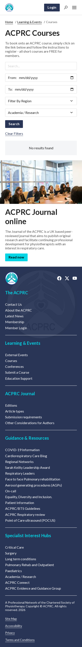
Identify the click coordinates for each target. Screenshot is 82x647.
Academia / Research (20, 577)
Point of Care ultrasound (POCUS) (30, 520)
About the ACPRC (18, 310)
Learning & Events (29, 22)
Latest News (14, 316)
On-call (10, 491)
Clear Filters (14, 133)
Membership (14, 322)
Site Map (11, 618)
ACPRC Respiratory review (25, 514)
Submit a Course (17, 372)
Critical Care (14, 547)
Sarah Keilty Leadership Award (27, 467)
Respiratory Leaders (20, 473)
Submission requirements (23, 417)
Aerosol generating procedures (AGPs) (33, 485)
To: (10, 89)
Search (14, 124)
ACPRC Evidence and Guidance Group (33, 588)
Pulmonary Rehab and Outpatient (29, 565)
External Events (16, 355)
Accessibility (13, 626)
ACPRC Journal (20, 393)
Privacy (10, 632)
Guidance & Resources (27, 438)
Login (52, 7)
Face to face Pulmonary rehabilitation (32, 479)
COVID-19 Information (22, 450)
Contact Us (13, 304)
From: (12, 78)
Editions (11, 405)
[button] (65, 7)
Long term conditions (20, 559)
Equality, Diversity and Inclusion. (28, 497)
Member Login (16, 328)
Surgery (10, 553)
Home (9, 22)
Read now (16, 257)
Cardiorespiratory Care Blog (26, 456)
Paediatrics (13, 571)
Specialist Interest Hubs (28, 535)
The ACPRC (16, 292)
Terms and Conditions (20, 640)
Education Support (18, 378)
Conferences (14, 366)
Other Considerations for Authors (29, 423)
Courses (11, 361)
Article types (14, 411)
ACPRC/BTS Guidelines (22, 508)
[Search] (41, 66)
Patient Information (19, 503)
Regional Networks (19, 462)
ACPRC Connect (17, 582)
